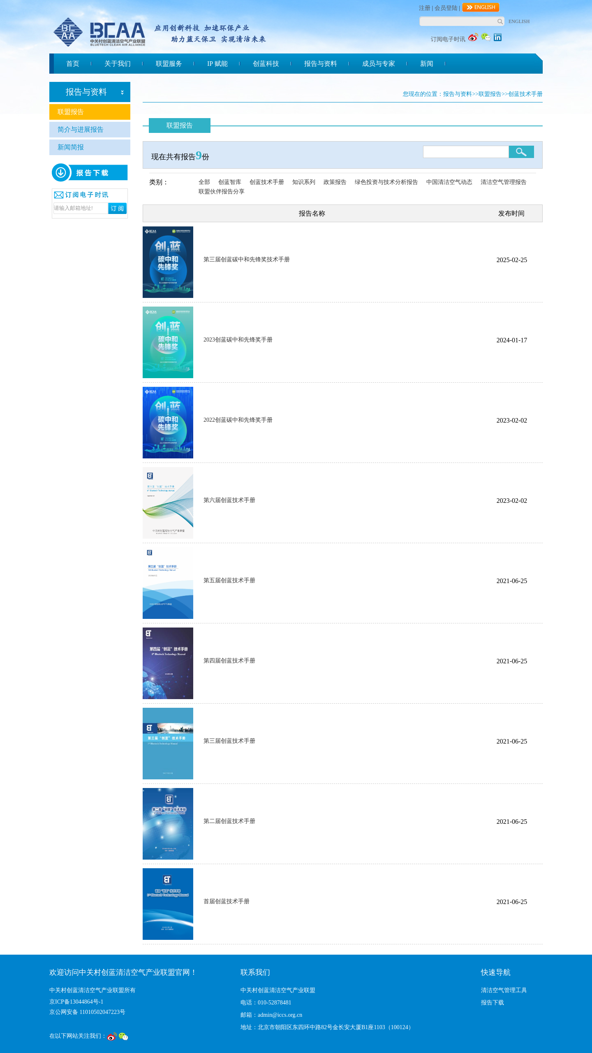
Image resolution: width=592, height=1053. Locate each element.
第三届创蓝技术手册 (229, 741)
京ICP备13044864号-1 (76, 1002)
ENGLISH (519, 21)
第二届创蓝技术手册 (229, 821)
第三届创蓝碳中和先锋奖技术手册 (247, 259)
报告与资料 (320, 63)
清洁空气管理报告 (504, 182)
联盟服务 (169, 63)
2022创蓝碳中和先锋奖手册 (238, 420)
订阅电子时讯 (448, 39)
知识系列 (303, 182)
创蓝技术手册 (267, 182)
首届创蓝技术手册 (227, 901)
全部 (204, 182)
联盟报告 (71, 111)
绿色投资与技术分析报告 (386, 182)
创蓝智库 (229, 182)
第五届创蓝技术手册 (229, 580)
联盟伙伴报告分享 (222, 191)
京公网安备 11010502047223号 (87, 1012)
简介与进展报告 (81, 129)
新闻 (426, 63)
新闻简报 (71, 147)
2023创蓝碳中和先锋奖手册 (238, 340)
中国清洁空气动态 (449, 182)
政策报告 (335, 182)
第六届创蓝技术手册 (229, 500)
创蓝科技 (266, 63)
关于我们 (117, 63)
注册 (424, 8)
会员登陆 (446, 8)
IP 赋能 (217, 63)
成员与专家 (378, 63)
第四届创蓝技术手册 (229, 661)
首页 (72, 63)
